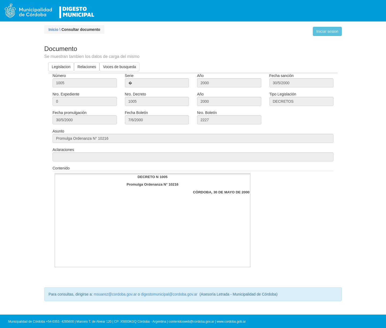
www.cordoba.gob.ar (231, 321)
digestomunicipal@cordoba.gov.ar (169, 294)
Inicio (53, 29)
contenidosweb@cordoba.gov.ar (191, 321)
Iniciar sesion (327, 31)
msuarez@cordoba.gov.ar (115, 294)
